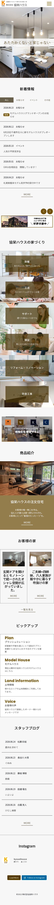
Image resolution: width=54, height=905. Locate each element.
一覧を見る (27, 609)
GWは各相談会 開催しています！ (20, 167)
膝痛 (7, 778)
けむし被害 (10, 810)
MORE (27, 194)
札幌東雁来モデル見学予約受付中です (21, 182)
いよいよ (9, 794)
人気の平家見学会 (12, 151)
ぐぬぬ (8, 762)
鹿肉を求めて (11, 747)
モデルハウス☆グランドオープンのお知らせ (26, 115)
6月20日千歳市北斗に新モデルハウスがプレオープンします (26, 134)
